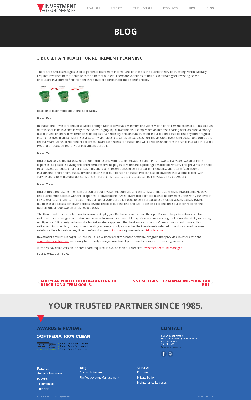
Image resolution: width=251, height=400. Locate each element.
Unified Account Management (99, 377)
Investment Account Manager (162, 248)
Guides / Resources (49, 373)
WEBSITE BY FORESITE (206, 397)
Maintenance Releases (152, 382)
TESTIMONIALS (142, 8)
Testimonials (45, 384)
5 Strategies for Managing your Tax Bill (171, 282)
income (117, 230)
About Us (143, 368)
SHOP (192, 8)
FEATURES (93, 8)
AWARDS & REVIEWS (59, 328)
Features (43, 368)
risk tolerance (154, 230)
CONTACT (172, 328)
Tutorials (43, 389)
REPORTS (116, 8)
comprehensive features (53, 241)
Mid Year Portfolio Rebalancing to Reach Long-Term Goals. (78, 282)
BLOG (210, 8)
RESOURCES (170, 8)
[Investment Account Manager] (56, 8)
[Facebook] (164, 354)
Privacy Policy (146, 377)
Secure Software (91, 372)
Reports (42, 379)
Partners (143, 372)
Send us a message (171, 347)
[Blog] (170, 354)
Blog (83, 368)
